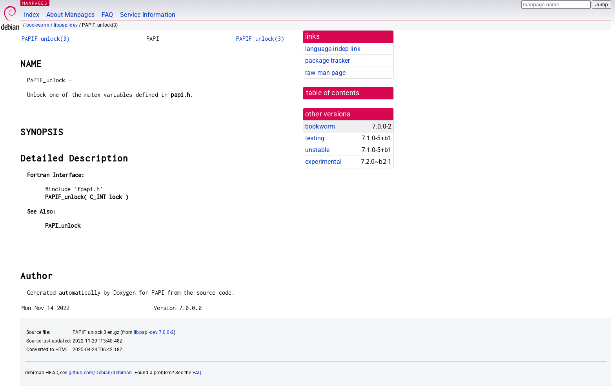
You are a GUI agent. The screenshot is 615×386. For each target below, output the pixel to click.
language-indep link (332, 49)
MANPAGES (34, 2)
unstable (317, 150)
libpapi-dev (66, 25)
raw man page (325, 72)
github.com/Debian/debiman (100, 372)
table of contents (333, 93)
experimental (323, 161)
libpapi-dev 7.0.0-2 (154, 332)
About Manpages (70, 14)
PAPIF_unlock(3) (45, 38)
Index (31, 14)
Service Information (147, 14)
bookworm (37, 25)
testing (314, 138)
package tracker (327, 60)
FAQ (107, 14)
